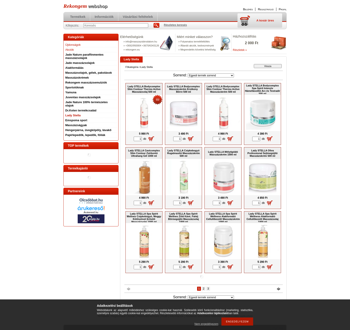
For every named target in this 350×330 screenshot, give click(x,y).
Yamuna (71, 92)
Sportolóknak (74, 87)
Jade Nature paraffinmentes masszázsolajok (84, 56)
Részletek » (240, 50)
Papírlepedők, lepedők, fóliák (85, 135)
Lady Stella (73, 115)
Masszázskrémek (77, 77)
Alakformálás (74, 67)
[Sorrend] (211, 75)
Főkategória (131, 67)
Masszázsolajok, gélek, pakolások (88, 72)
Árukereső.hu (91, 212)
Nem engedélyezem (206, 324)
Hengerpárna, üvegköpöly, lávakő (88, 130)
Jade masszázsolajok (80, 63)
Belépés (248, 9)
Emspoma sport (76, 120)
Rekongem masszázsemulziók (86, 82)
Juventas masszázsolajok (83, 97)
